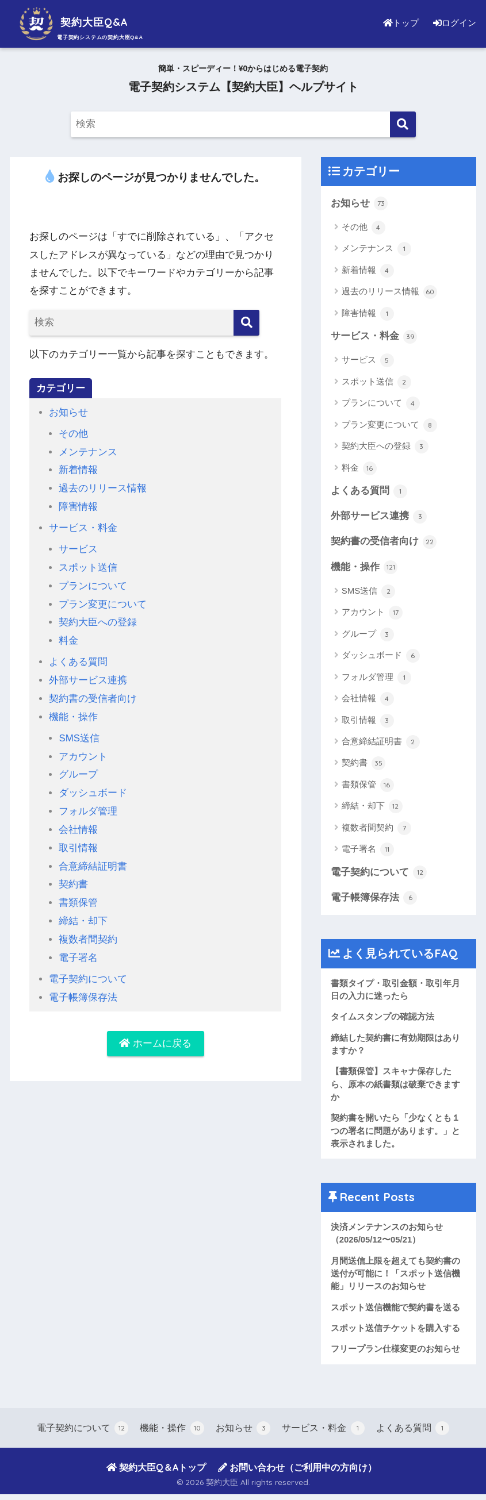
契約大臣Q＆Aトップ (156, 1473)
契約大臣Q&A (81, 22)
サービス (78, 546)
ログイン (453, 23)
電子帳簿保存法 (83, 988)
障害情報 (78, 505)
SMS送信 (79, 733)
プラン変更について (103, 600)
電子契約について (88, 969)
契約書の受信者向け (93, 694)
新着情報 (78, 469)
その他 (73, 433)
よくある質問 (78, 658)
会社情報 (78, 823)
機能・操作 (73, 712)
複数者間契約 (88, 931)
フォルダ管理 (88, 804)
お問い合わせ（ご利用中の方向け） (297, 1473)
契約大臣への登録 (98, 619)
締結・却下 (83, 912)
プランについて (93, 583)
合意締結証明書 (93, 858)
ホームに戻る (155, 1034)
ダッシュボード (93, 787)
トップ (398, 23)
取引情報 (78, 841)
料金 (68, 637)
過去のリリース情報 (103, 487)
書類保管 (78, 895)
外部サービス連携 (88, 676)
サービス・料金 (83, 526)
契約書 (73, 877)
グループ (78, 769)
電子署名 (78, 949)
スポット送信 (88, 565)
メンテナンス (88, 451)
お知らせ (68, 412)
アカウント (83, 750)
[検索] (403, 124)
